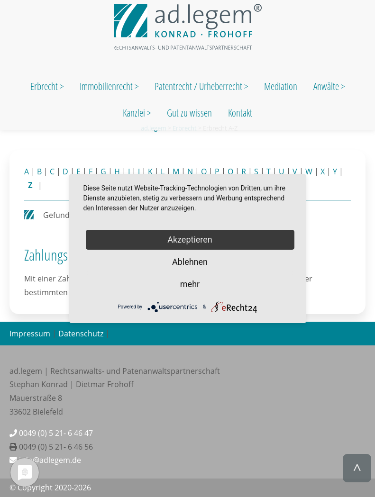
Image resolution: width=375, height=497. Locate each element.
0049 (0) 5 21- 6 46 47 (51, 433)
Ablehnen (190, 262)
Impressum (29, 333)
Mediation (280, 86)
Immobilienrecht (107, 86)
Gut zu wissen (189, 112)
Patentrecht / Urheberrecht (198, 86)
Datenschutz (80, 333)
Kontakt (240, 112)
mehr (190, 284)
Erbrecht (44, 86)
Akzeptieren (189, 239)
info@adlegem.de (45, 460)
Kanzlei (135, 112)
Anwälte (327, 86)
